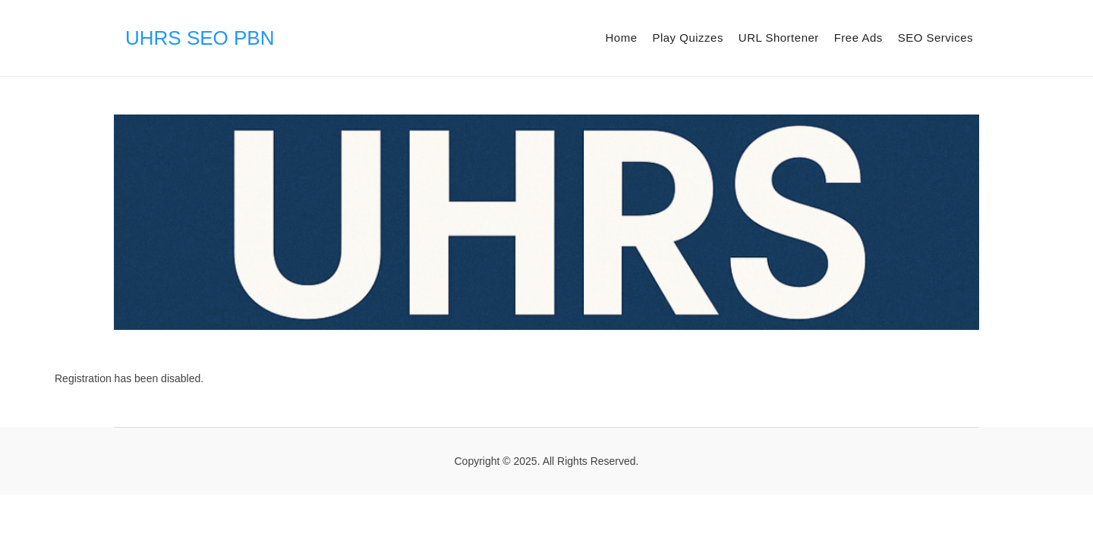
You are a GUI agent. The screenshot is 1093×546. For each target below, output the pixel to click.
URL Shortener (779, 37)
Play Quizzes (687, 37)
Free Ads (858, 37)
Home (621, 37)
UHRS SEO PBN (200, 38)
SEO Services (935, 37)
